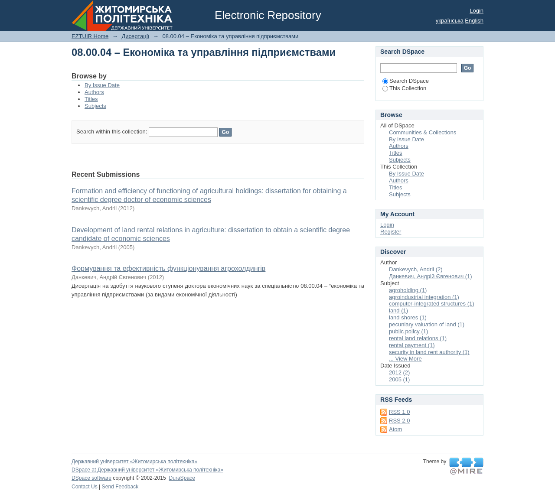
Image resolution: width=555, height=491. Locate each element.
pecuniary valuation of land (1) (426, 324)
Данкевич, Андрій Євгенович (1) (430, 276)
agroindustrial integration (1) (424, 297)
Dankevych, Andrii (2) (416, 269)
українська (450, 20)
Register (390, 231)
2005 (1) (399, 379)
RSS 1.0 (399, 412)
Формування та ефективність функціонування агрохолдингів (168, 268)
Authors (94, 92)
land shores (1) (408, 317)
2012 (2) (399, 372)
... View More (405, 358)
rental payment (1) (412, 345)
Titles (91, 99)
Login (476, 10)
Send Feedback (120, 487)
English (474, 20)
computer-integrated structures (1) (431, 303)
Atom (395, 429)
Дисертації (135, 36)
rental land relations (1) (418, 338)
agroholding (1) (408, 290)
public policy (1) (408, 331)
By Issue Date (102, 85)
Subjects (95, 106)
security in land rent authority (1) (429, 352)
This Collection (404, 88)
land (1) (398, 310)
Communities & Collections (422, 132)
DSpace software (91, 478)
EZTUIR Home (90, 36)
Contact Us (85, 487)
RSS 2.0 (399, 420)
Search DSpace (405, 81)
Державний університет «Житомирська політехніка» (134, 461)
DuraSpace (182, 478)
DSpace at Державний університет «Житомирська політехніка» (147, 470)
